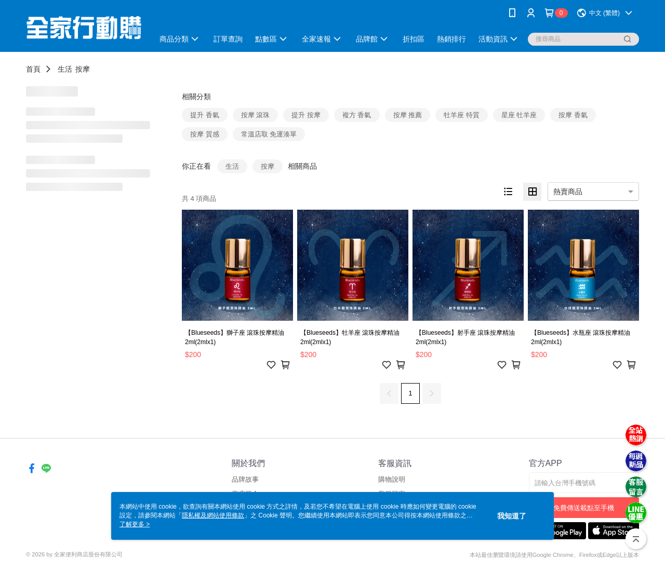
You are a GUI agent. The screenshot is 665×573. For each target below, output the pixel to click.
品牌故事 (245, 479)
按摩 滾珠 (255, 115)
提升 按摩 (306, 115)
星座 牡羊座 (519, 115)
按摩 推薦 (407, 115)
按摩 (82, 69)
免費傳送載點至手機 (583, 508)
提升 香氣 (204, 115)
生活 (65, 69)
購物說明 (391, 479)
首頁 (33, 69)
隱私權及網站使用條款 (213, 515)
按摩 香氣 (573, 115)
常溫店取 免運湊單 (269, 134)
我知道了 (511, 516)
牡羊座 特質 (462, 115)
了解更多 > (134, 524)
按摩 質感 (204, 134)
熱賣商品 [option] (567, 191)
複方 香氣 (356, 115)
